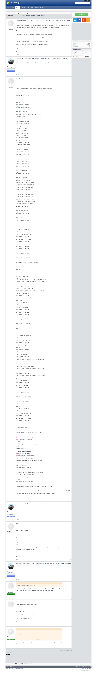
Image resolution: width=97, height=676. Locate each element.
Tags (13, 7)
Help (79, 666)
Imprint (82, 666)
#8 (70, 624)
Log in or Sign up (87, 0)
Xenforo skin (8, 666)
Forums (17, 7)
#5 (70, 559)
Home (86, 666)
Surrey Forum (89, 670)
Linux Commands (30, 7)
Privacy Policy (89, 668)
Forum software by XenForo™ (14, 668)
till (7, 66)
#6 (70, 579)
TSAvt (89, 46)
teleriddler (28, 16)
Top (88, 666)
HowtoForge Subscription (39, 7)
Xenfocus (12, 666)
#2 (70, 74)
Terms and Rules (83, 668)
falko (8, 590)
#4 (70, 519)
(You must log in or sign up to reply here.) (65, 650)
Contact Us (76, 666)
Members (23, 7)
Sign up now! (81, 14)
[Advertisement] (81, 66)
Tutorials (8, 7)
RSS (90, 666)
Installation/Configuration (16, 16)
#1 (70, 54)
